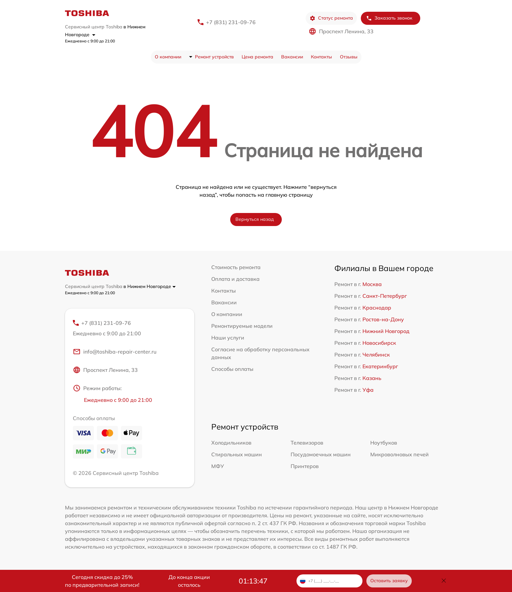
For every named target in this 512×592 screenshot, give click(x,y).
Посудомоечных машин (321, 454)
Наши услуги (227, 337)
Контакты (321, 57)
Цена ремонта (257, 57)
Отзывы (349, 57)
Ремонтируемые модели (242, 326)
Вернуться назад (254, 219)
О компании (168, 57)
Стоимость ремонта (236, 267)
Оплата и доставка (235, 279)
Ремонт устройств (214, 57)
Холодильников (231, 442)
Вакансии (292, 57)
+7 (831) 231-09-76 (231, 22)
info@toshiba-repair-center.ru (114, 352)
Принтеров (305, 466)
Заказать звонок (389, 18)
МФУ (217, 466)
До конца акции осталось (189, 581)
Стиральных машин (236, 454)
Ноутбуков (383, 442)
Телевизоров (307, 442)
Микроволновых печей (399, 454)
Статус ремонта (331, 18)
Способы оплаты (232, 369)
